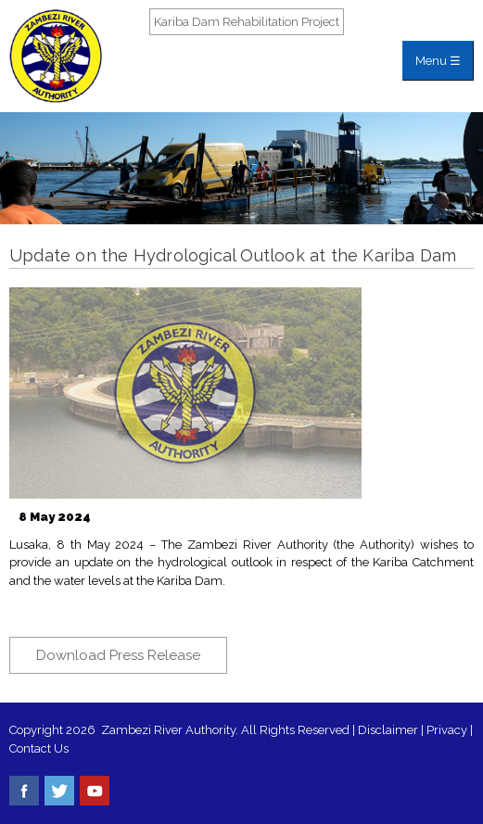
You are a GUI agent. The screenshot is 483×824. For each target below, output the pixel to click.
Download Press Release (118, 655)
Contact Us (39, 748)
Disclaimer (388, 730)
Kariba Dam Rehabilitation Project (246, 22)
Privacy (448, 730)
